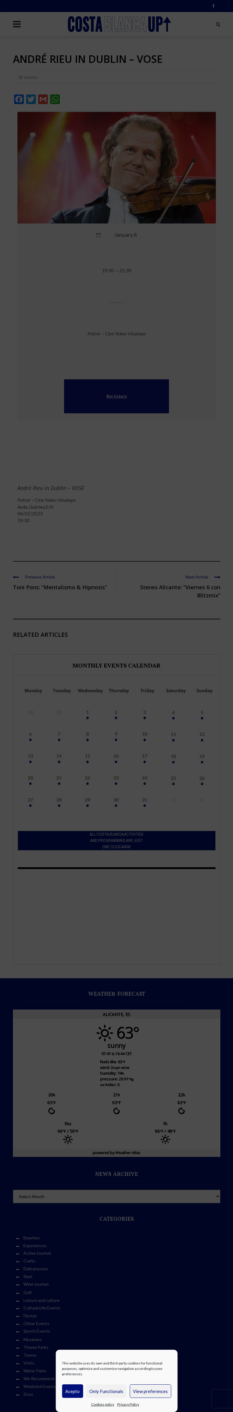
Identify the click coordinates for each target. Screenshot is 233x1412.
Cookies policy (102, 1404)
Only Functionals (106, 1391)
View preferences (150, 1391)
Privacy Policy (128, 1404)
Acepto (72, 1391)
